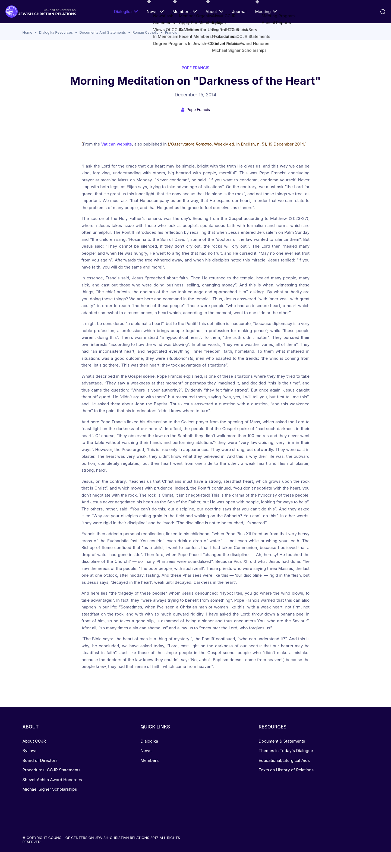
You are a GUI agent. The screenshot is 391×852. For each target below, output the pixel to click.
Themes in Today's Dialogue (285, 750)
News (155, 11)
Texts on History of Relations (286, 769)
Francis (171, 32)
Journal (239, 11)
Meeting (266, 11)
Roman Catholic (146, 32)
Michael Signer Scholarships (50, 789)
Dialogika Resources (56, 32)
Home (27, 32)
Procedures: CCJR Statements (52, 769)
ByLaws (30, 750)
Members (184, 11)
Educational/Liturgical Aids (284, 760)
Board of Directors (40, 760)
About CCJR (34, 741)
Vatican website (116, 144)
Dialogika (126, 11)
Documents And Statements (102, 32)
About (214, 11)
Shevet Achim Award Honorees (52, 779)
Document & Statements (281, 741)
